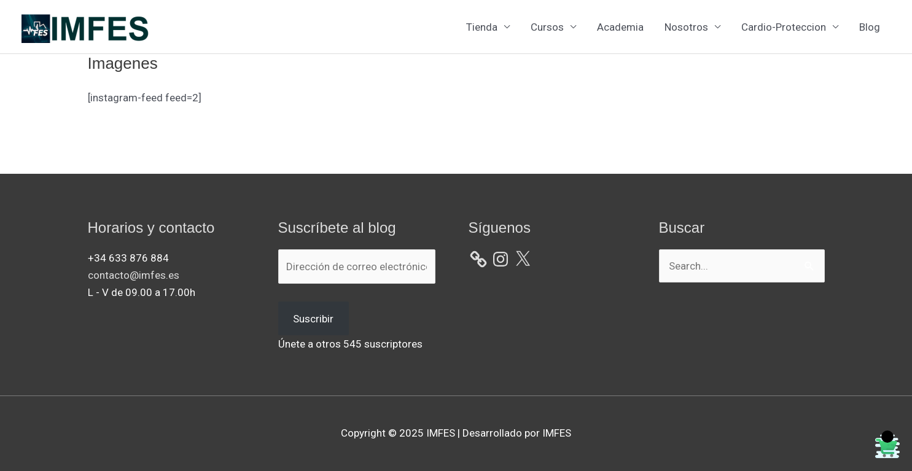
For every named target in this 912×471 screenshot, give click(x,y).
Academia (620, 27)
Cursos (547, 27)
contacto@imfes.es (133, 275)
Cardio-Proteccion (783, 27)
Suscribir (313, 319)
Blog (869, 27)
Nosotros (686, 27)
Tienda (481, 27)
